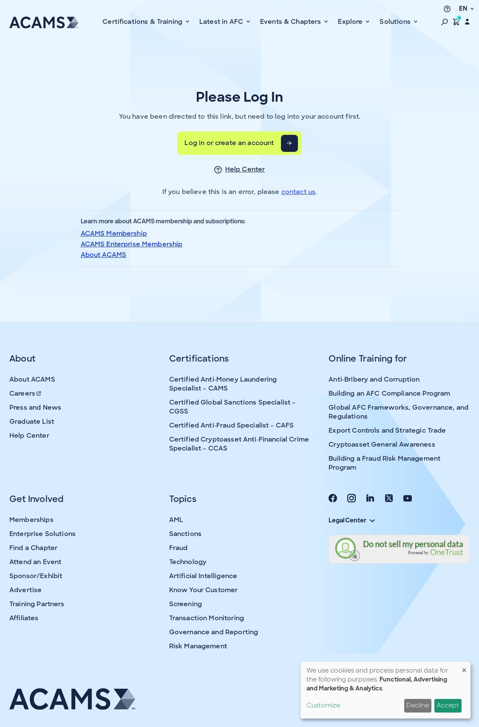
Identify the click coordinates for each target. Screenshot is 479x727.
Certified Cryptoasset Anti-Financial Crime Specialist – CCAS (239, 444)
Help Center (245, 169)
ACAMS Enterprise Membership (132, 244)
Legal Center (351, 520)
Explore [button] (351, 21)
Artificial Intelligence (203, 576)
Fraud (178, 548)
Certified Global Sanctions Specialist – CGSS (232, 407)
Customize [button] (323, 705)
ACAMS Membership (114, 233)
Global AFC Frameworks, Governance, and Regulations (398, 412)
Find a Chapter (33, 548)
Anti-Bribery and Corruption (374, 379)
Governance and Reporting (213, 632)
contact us (298, 192)
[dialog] (385, 690)
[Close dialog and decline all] (464, 667)
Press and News (35, 407)
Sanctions (185, 534)
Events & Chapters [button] (291, 21)
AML (176, 520)
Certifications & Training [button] (143, 21)
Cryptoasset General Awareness (382, 444)
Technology (188, 562)
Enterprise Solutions (42, 534)
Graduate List (31, 421)
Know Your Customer (203, 590)
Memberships (31, 520)
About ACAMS (104, 255)
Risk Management (198, 646)
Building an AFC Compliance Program (389, 393)
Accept (447, 705)
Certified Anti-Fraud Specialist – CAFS (231, 425)
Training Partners (37, 604)
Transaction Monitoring (206, 618)
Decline (417, 705)
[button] (444, 22)
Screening (185, 604)
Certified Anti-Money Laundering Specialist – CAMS (223, 384)
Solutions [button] (396, 21)
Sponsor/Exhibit (35, 576)
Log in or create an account (229, 143)
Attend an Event (35, 562)
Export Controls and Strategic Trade (387, 430)
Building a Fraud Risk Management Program (384, 463)
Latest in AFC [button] (222, 21)
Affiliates (24, 618)
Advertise (25, 590)
